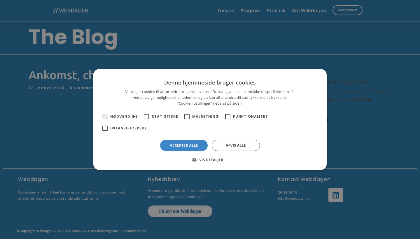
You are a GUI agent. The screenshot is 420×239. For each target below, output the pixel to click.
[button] (210, 160)
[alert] (210, 119)
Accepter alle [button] (184, 145)
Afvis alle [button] (236, 145)
